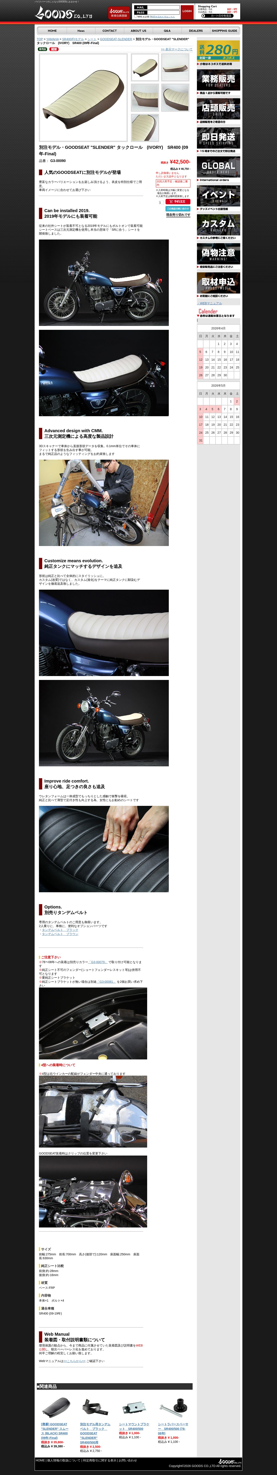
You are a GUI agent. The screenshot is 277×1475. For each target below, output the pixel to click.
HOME (40, 1460)
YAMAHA (52, 39)
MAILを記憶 (141, 17)
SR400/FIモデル (73, 39)
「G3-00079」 (98, 962)
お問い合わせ (128, 1460)
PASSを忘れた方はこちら (162, 17)
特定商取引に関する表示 (99, 1460)
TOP (40, 39)
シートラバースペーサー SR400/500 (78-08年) (173, 1429)
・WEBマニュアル (209, 303)
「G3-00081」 (106, 981)
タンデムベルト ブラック (60, 930)
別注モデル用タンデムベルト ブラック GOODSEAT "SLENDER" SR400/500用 (95, 1433)
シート (92, 39)
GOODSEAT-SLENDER (116, 39)
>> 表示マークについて (177, 49)
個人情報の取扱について (64, 1460)
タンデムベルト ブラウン (60, 934)
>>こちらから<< (74, 1361)
